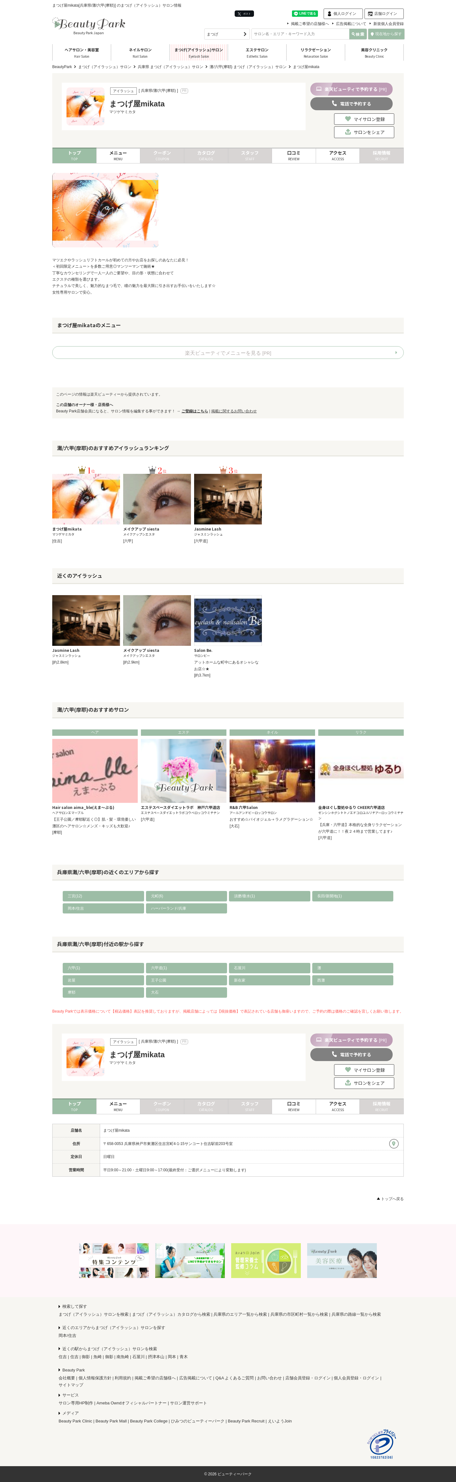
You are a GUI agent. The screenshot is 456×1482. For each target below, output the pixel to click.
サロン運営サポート (188, 1403)
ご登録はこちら (194, 411)
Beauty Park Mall (111, 1421)
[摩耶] (57, 832)
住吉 (63, 1356)
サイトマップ (71, 1385)
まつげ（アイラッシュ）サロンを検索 (94, 1314)
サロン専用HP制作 (76, 1403)
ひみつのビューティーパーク (198, 1421)
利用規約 (123, 1378)
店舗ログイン (385, 13)
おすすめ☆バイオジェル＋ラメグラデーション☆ (271, 819)
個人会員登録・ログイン (356, 1378)
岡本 (172, 1356)
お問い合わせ (269, 1378)
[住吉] (57, 541)
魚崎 (97, 1356)
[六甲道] (201, 541)
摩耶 (71, 992)
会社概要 (67, 1378)
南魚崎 (123, 1356)
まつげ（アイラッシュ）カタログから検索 (171, 1314)
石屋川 (239, 968)
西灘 (321, 980)
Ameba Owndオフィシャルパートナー (132, 1403)
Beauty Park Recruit (246, 1421)
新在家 (239, 980)
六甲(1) (74, 968)
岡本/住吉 (76, 908)
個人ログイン (344, 13)
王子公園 (158, 980)
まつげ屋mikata (116, 1130)
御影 (86, 1356)
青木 (184, 1356)
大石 (155, 992)
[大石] (234, 826)
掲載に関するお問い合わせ (234, 411)
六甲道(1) (159, 968)
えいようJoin (280, 1421)
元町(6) (157, 896)
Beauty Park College (149, 1421)
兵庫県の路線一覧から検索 (356, 1314)
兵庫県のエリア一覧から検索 (240, 1314)
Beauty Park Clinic (75, 1421)
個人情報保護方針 (95, 1378)
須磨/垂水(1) (244, 896)
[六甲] (128, 541)
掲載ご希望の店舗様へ (310, 24)
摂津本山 (156, 1356)
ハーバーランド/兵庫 (168, 908)
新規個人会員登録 (388, 24)
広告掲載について (351, 24)
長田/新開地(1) (329, 896)
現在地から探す (386, 34)
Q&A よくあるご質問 (234, 1378)
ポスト (244, 14)
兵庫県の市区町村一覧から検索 (299, 1314)
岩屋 (71, 980)
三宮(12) (75, 896)
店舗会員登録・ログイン (308, 1378)
